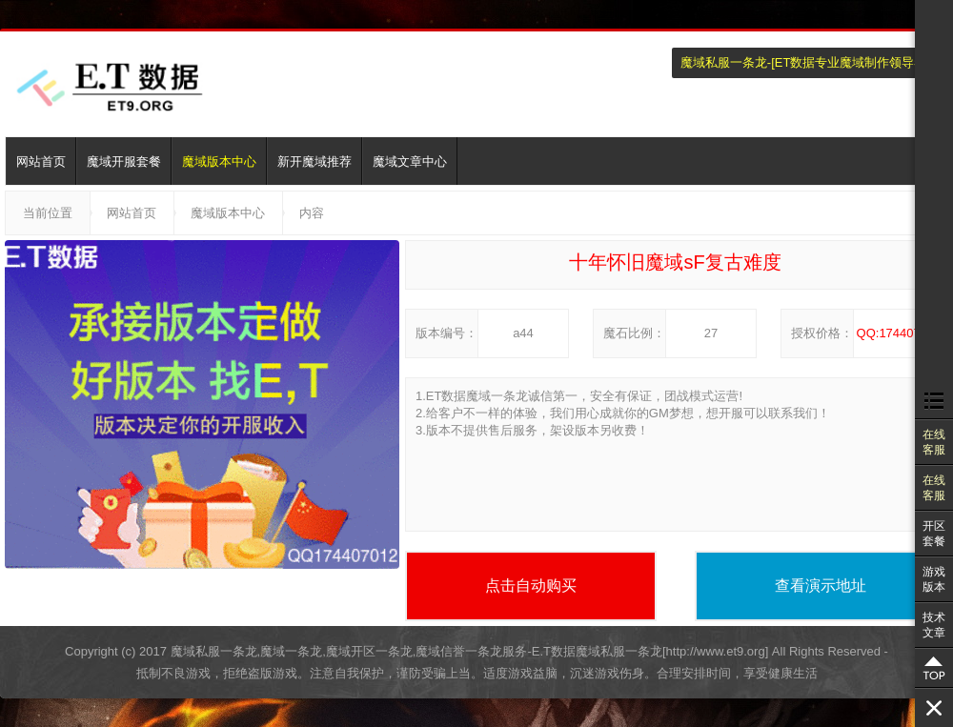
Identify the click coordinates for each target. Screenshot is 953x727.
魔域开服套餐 (124, 161)
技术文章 (934, 625)
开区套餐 (934, 533)
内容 (311, 213)
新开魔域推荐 (314, 161)
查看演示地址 (820, 585)
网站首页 (41, 161)
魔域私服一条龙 (723, 62)
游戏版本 (934, 579)
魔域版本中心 (219, 161)
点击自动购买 (531, 585)
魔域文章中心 (410, 161)
